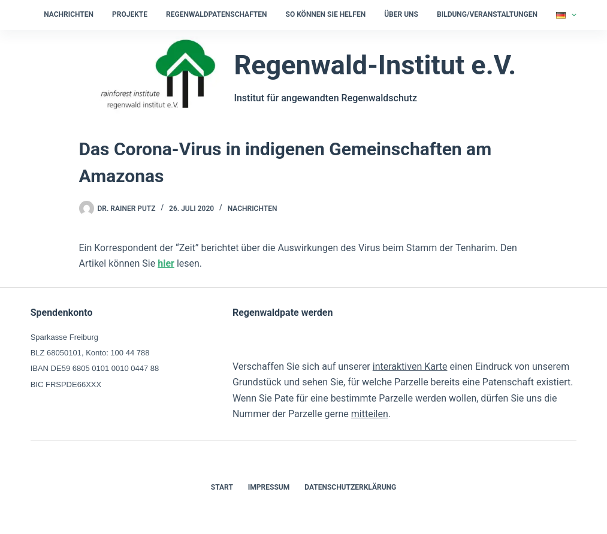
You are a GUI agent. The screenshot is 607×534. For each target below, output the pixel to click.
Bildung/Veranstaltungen (487, 14)
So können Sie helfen (326, 14)
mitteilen (369, 414)
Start (222, 487)
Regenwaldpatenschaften (216, 14)
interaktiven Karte (410, 366)
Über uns (401, 14)
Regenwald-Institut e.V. (375, 65)
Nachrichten (68, 14)
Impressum (268, 487)
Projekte (129, 14)
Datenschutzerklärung (350, 487)
